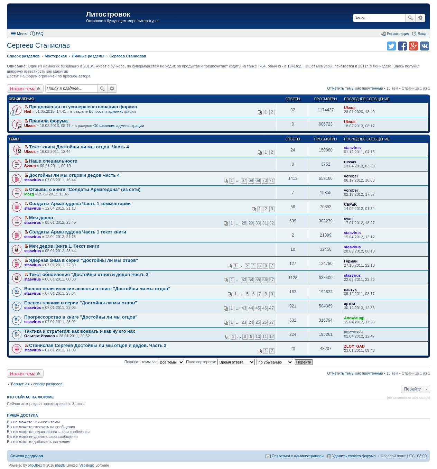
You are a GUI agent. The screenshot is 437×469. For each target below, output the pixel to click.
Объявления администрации (118, 125)
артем (349, 304)
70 (264, 180)
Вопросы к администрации (112, 111)
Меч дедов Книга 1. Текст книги (64, 246)
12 (271, 336)
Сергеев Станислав (38, 45)
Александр (354, 318)
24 (251, 322)
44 (251, 308)
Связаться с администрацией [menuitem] (298, 456)
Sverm (30, 166)
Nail (27, 111)
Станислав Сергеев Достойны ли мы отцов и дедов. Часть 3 (97, 345)
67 (244, 180)
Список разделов (26, 456)
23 (244, 322)
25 (257, 322)
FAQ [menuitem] (40, 33)
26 (264, 322)
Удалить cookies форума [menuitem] (354, 456)
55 (257, 279)
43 (244, 308)
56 (264, 279)
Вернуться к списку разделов (36, 384)
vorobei (351, 176)
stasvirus (352, 148)
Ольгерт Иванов (39, 336)
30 (257, 223)
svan (348, 219)
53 (244, 279)
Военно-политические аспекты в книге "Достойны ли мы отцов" (97, 288)
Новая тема (23, 88)
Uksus (349, 107)
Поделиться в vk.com (424, 46)
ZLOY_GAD (354, 346)
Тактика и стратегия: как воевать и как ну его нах (79, 331)
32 (271, 223)
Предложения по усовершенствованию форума (83, 106)
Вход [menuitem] (422, 33)
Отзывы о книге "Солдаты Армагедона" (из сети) (84, 189)
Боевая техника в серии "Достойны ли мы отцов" (80, 302)
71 (271, 180)
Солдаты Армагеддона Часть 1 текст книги (77, 231)
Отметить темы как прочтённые (355, 88)
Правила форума (48, 120)
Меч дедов (41, 217)
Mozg (29, 194)
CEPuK (350, 204)
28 (244, 223)
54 (251, 279)
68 (251, 180)
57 (271, 279)
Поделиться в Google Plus (413, 46)
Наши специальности (53, 161)
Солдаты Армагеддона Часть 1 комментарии (80, 203)
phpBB (60, 465)
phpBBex (35, 465)
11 (264, 336)
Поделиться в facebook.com (402, 46)
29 (251, 223)
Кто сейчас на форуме (30, 397)
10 (257, 336)
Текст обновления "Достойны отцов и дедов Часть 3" (90, 274)
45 (257, 308)
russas (350, 162)
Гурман (350, 261)
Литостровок (108, 14)
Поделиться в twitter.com (391, 46)
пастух (350, 289)
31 (264, 223)
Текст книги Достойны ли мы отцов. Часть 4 (79, 146)
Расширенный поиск (420, 18)
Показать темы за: (154, 362)
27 (271, 322)
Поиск (410, 18)
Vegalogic (87, 465)
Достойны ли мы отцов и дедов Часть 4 (74, 175)
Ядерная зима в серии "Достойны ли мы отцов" (83, 260)
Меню (22, 33)
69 (257, 180)
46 (264, 308)
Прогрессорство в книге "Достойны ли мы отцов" (80, 317)
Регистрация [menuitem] (398, 33)
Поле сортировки (220, 362)
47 (271, 308)
